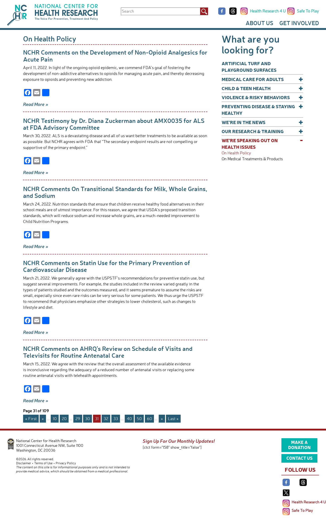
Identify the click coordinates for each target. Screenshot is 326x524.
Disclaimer (23, 463)
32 (106, 418)
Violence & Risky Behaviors (262, 97)
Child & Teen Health (262, 88)
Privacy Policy (66, 463)
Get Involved (299, 22)
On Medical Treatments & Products (252, 158)
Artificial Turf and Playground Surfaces (249, 66)
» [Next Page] (162, 418)
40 (129, 418)
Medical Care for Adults (262, 79)
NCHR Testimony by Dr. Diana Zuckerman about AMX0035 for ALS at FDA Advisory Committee (113, 124)
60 (149, 418)
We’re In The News (262, 122)
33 (115, 418)
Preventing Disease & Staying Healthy (262, 109)
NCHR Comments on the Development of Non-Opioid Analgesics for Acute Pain (115, 55)
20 (64, 418)
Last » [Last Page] (173, 418)
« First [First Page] (31, 418)
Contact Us (299, 458)
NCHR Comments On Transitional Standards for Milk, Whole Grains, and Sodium (115, 192)
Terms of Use (43, 463)
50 (139, 418)
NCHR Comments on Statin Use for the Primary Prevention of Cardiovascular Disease (106, 266)
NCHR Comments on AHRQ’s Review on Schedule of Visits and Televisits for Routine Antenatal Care (107, 352)
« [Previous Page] (43, 418)
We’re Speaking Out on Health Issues (262, 143)
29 (77, 418)
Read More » (35, 104)
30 (87, 418)
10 (55, 418)
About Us (259, 22)
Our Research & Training (262, 131)
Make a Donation (299, 444)
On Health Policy (236, 153)
